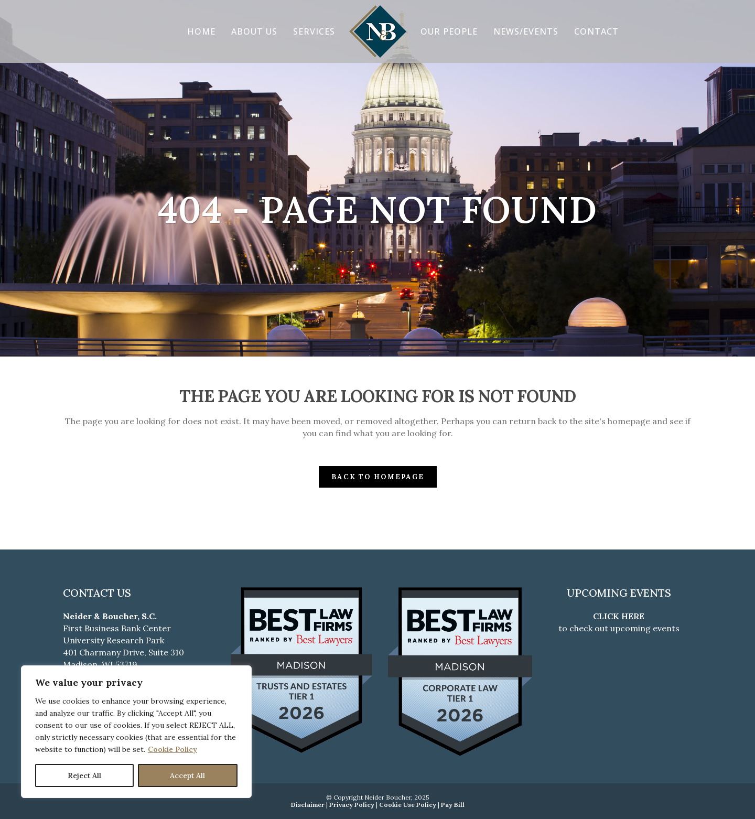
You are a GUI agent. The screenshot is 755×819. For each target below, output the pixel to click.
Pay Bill (453, 805)
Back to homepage (377, 476)
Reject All (84, 775)
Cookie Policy (172, 749)
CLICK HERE (618, 616)
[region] (136, 731)
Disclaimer (308, 805)
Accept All (187, 775)
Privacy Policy (351, 805)
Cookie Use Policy (407, 805)
